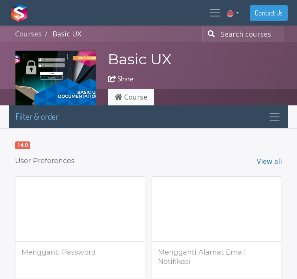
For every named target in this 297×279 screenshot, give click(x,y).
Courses (28, 33)
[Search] (210, 34)
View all (269, 161)
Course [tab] (130, 97)
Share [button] (120, 78)
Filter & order (37, 116)
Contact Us (269, 13)
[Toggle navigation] (275, 116)
